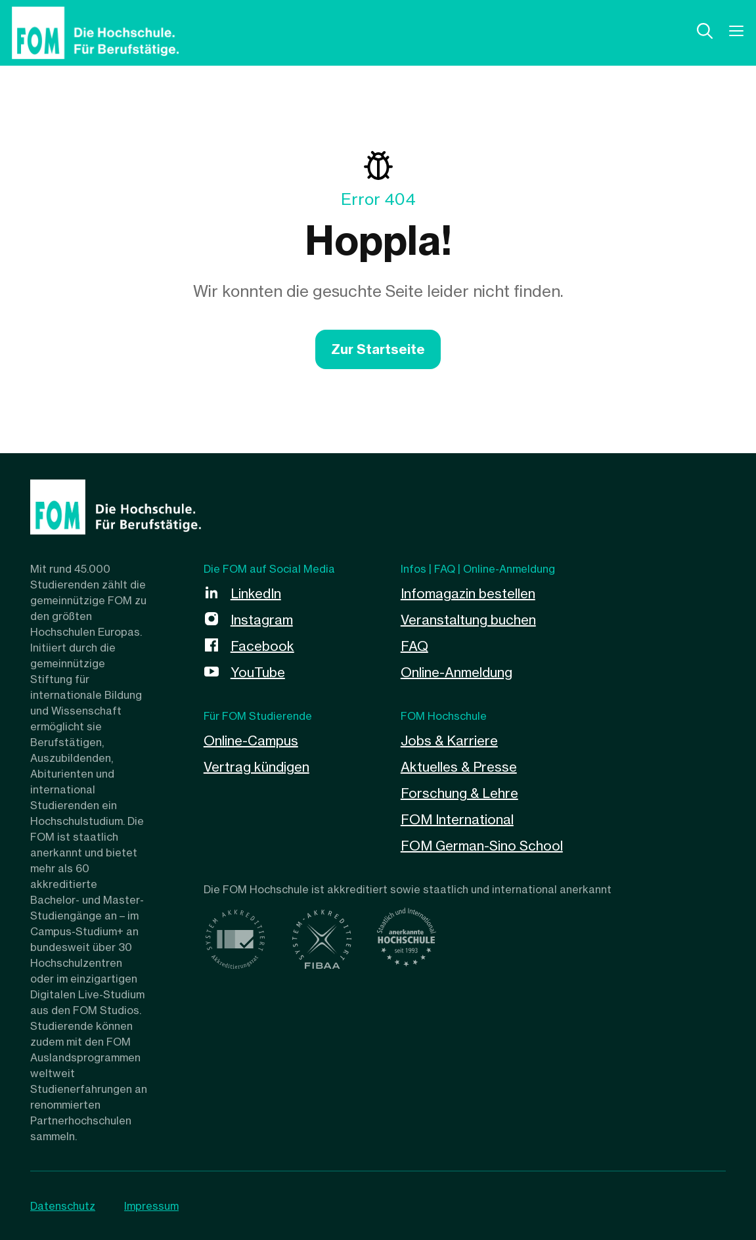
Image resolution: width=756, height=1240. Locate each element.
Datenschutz (62, 1205)
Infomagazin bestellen (468, 593)
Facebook (262, 646)
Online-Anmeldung (456, 672)
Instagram (262, 619)
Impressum (151, 1205)
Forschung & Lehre (459, 793)
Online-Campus (251, 740)
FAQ (414, 646)
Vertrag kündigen (256, 767)
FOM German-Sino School (482, 845)
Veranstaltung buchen (468, 619)
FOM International (457, 819)
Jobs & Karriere (449, 740)
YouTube (258, 672)
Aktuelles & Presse (459, 767)
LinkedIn (256, 593)
